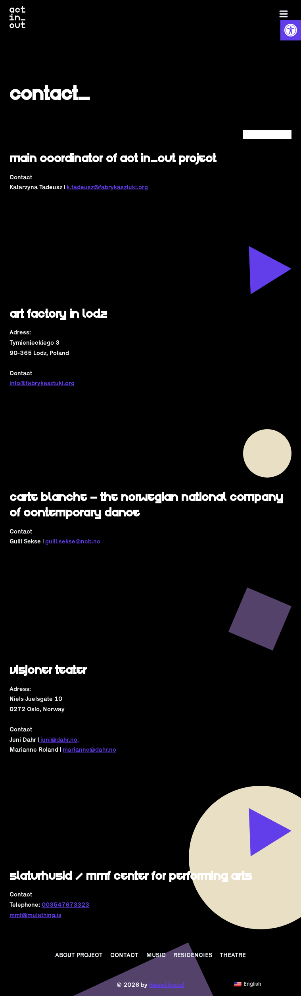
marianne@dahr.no (89, 749)
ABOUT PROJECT (79, 955)
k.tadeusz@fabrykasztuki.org (107, 187)
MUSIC (156, 955)
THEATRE (233, 955)
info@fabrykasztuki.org (42, 383)
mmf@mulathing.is (35, 915)
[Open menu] (283, 14)
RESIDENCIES (192, 955)
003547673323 (65, 904)
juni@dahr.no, (59, 739)
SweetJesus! (166, 984)
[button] (290, 30)
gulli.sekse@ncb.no (72, 541)
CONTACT (124, 955)
